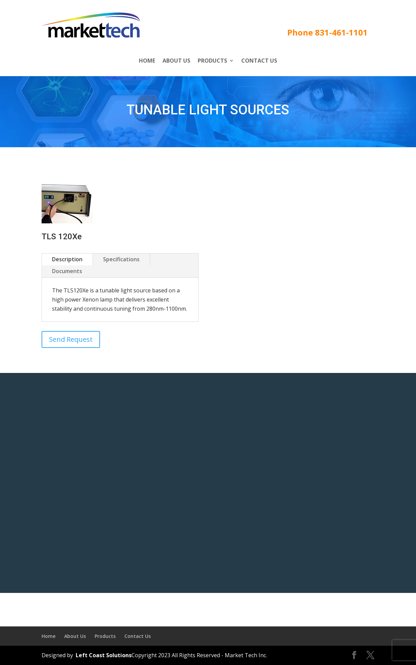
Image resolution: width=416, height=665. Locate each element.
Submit (369, 559)
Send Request (71, 339)
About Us (176, 61)
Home (147, 61)
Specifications (121, 259)
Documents (67, 271)
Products (212, 61)
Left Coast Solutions (102, 655)
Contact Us (259, 61)
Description (67, 259)
